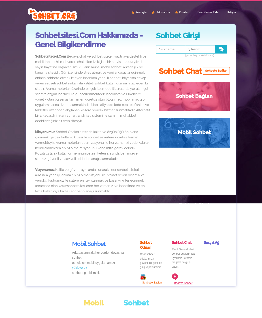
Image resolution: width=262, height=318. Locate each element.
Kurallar (183, 12)
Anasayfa (141, 12)
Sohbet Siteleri (213, 136)
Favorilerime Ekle (208, 12)
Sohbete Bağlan (216, 70)
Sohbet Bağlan (176, 100)
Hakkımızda (163, 12)
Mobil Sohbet (212, 96)
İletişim (232, 12)
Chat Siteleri (53, 305)
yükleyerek (79, 240)
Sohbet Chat (177, 132)
